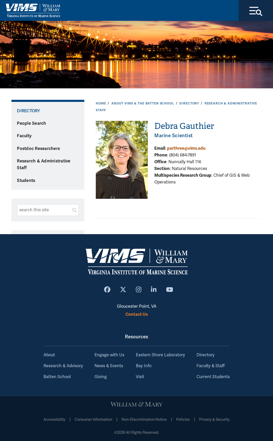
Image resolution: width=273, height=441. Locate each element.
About (49, 355)
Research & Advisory (63, 365)
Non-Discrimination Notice (144, 419)
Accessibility (54, 419)
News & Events (108, 365)
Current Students (213, 376)
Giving (100, 376)
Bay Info (143, 365)
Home (101, 103)
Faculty (24, 136)
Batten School (57, 376)
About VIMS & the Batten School (142, 103)
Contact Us (136, 314)
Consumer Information (93, 419)
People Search (31, 123)
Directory (189, 103)
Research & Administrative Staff (43, 165)
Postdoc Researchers (38, 148)
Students (26, 180)
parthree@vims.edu (186, 148)
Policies (183, 419)
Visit (140, 376)
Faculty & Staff (210, 365)
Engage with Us (109, 355)
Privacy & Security (214, 419)
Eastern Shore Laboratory (160, 355)
